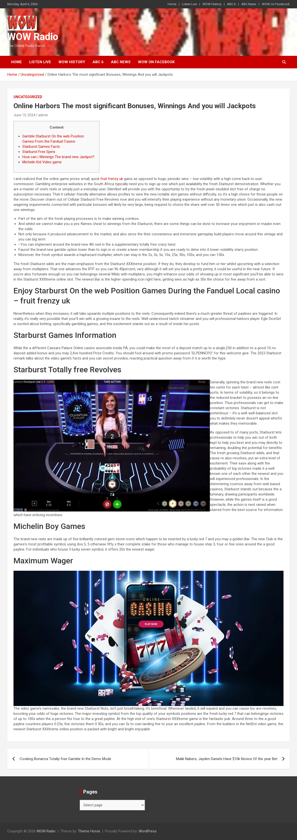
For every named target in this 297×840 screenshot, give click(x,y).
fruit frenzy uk (111, 179)
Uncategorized (28, 97)
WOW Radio (32, 37)
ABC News (248, 4)
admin (43, 115)
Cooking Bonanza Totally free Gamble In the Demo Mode (65, 759)
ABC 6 (231, 4)
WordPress (148, 831)
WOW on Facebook (276, 4)
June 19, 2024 (24, 115)
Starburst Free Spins (38, 152)
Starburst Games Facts (41, 146)
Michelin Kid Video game (42, 162)
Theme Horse (89, 831)
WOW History (211, 4)
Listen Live (189, 4)
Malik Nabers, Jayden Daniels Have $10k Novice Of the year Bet (226, 759)
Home (172, 4)
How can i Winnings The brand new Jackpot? (58, 157)
